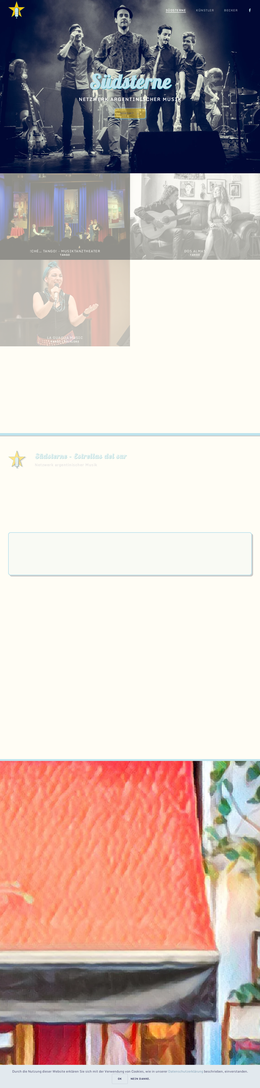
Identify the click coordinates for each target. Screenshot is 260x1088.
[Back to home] (17, 10)
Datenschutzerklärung (186, 1071)
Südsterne (176, 10)
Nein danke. (140, 1079)
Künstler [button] (205, 10)
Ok (120, 1079)
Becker (231, 10)
